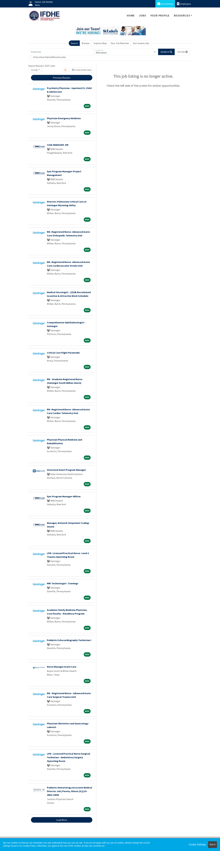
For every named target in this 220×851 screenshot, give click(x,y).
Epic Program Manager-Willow (64, 496)
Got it (212, 844)
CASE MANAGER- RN (57, 144)
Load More (61, 819)
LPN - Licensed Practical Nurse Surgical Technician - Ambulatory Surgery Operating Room (68, 757)
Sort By (34, 70)
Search (74, 43)
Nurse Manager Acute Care (61, 666)
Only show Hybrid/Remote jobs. (49, 57)
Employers (184, 4)
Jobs (142, 15)
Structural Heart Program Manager (66, 469)
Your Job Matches (120, 43)
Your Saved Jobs (141, 43)
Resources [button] (182, 15)
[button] (182, 52)
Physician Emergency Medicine (64, 118)
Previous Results (61, 77)
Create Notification (82, 70)
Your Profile (160, 15)
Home (131, 15)
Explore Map (100, 43)
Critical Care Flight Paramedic (63, 352)
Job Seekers (165, 4)
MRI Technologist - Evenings (62, 583)
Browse (86, 43)
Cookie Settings (197, 844)
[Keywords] (62, 52)
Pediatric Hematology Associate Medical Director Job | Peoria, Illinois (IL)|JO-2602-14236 (69, 791)
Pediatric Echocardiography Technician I (69, 640)
